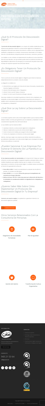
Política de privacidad (32, 403)
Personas (27, 339)
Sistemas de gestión (29, 332)
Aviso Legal (10, 403)
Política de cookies (19, 403)
